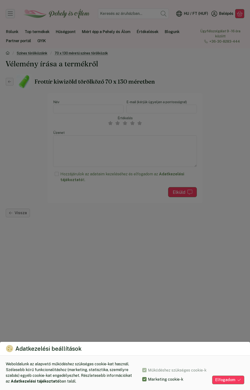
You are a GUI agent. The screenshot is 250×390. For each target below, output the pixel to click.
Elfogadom (228, 380)
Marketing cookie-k (165, 379)
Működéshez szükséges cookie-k (177, 370)
